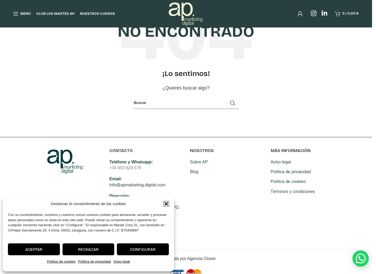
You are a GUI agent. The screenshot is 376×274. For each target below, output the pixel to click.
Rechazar (88, 249)
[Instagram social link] (313, 14)
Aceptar (33, 249)
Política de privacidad (94, 261)
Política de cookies (61, 261)
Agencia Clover (201, 258)
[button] (166, 203)
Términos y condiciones (293, 191)
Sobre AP (199, 162)
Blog (194, 171)
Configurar (143, 249)
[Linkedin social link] (324, 14)
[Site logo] (186, 13)
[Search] (186, 103)
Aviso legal (121, 261)
